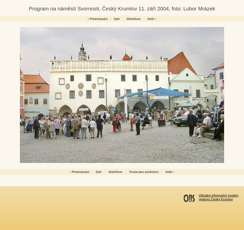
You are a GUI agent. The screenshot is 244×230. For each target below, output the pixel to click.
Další (151, 18)
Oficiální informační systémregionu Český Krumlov (218, 197)
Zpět (117, 18)
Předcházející (99, 18)
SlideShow (134, 18)
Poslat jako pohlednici (144, 171)
